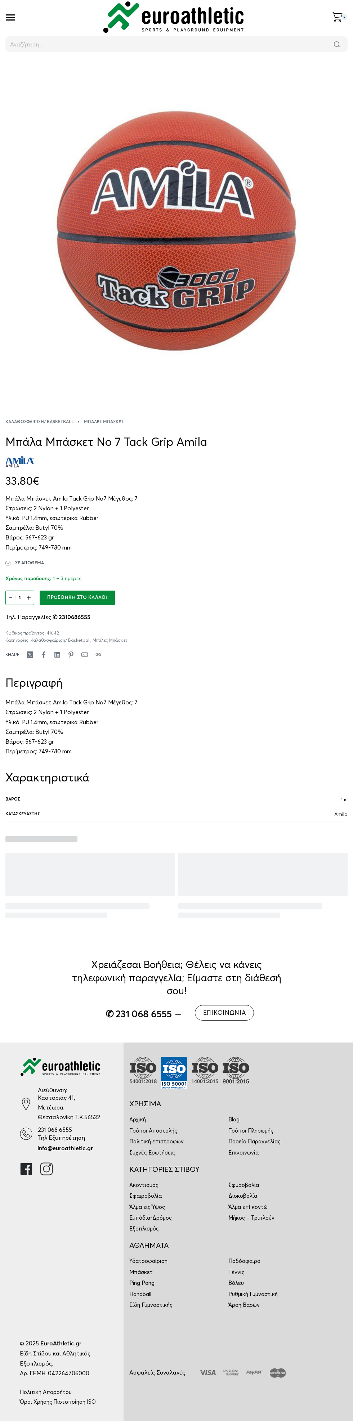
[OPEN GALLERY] (176, 231)
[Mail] (84, 654)
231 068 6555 (55, 1129)
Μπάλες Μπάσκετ (104, 422)
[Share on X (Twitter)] (30, 654)
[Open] (10, 17)
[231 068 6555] (26, 1134)
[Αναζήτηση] (337, 44)
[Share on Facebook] (43, 654)
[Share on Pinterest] (71, 654)
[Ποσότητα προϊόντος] (19, 598)
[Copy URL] (98, 654)
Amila (341, 814)
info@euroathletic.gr (65, 1148)
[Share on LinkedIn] (57, 654)
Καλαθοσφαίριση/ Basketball (39, 422)
